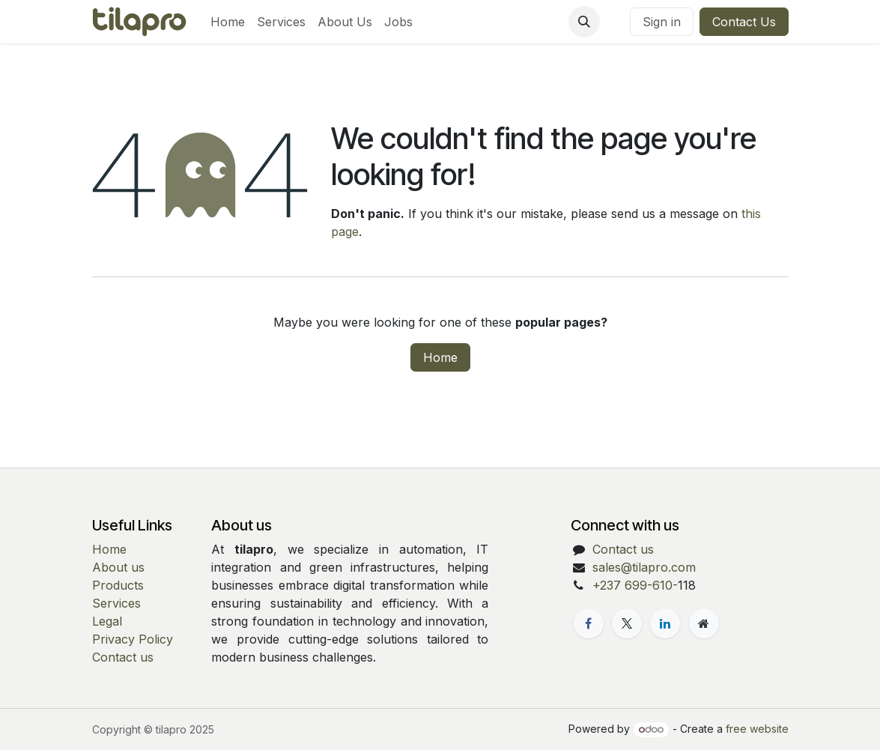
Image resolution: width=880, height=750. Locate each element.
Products (118, 585)
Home (440, 357)
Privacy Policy (132, 639)
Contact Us (744, 21)
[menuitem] (227, 22)
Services (116, 603)
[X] (627, 623)
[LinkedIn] (665, 623)
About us (118, 567)
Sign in (662, 21)
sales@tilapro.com (644, 567)
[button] (584, 21)
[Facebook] (589, 623)
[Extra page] (704, 623)
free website (757, 728)
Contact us (123, 657)
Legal (107, 621)
